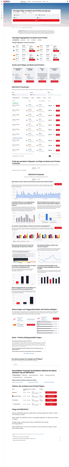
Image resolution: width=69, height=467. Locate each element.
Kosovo (20, 27)
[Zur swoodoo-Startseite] (6, 1)
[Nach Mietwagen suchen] (1, 8)
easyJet (18, 323)
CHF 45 (47, 11)
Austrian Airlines (44, 317)
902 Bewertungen (20, 320)
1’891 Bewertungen (20, 326)
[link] (18, 81)
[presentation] (35, 42)
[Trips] (1, 15)
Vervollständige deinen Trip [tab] (17, 377)
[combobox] (16, 12)
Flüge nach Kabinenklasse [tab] (33, 375)
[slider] (60, 95)
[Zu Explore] (1, 12)
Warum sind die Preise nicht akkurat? (37, 440)
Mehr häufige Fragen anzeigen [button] (29, 353)
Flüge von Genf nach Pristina (49, 382)
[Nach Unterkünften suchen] (1, 6)
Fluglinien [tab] (41, 375)
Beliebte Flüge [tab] (24, 375)
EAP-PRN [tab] (33, 179)
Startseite (13, 27)
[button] (2, 1)
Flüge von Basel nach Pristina (33, 382)
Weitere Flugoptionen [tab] (28, 377)
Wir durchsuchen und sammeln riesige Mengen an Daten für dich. (37, 438)
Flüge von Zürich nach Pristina (17, 382)
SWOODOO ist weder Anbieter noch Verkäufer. (37, 436)
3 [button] (53, 156)
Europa (17, 27)
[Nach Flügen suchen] (1, 4)
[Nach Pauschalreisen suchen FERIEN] (1, 10)
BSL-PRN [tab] (38, 179)
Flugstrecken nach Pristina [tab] (50, 375)
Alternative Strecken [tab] (16, 375)
